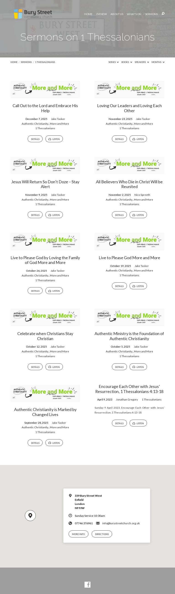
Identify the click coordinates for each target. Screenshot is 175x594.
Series (113, 62)
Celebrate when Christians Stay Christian (45, 336)
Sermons (151, 14)
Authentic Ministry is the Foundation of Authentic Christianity (129, 336)
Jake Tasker (58, 118)
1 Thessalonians (45, 62)
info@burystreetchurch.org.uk (121, 523)
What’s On (134, 14)
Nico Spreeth (142, 194)
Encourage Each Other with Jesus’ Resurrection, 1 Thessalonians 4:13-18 (129, 389)
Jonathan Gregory (127, 399)
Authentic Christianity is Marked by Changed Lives (45, 412)
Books (126, 62)
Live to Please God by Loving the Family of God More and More (45, 260)
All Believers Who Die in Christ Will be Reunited (129, 184)
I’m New (101, 14)
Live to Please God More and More (129, 257)
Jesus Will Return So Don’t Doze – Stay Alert (45, 184)
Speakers (142, 62)
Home (88, 14)
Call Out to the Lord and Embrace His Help (45, 108)
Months (158, 62)
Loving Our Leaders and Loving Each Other (129, 108)
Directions (102, 534)
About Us (117, 14)
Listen (54, 139)
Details (35, 139)
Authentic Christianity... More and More (45, 123)
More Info (78, 534)
